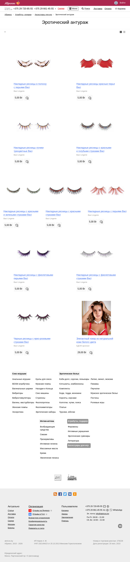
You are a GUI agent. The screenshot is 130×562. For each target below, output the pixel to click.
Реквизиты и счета (36, 528)
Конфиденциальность (38, 521)
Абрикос (8, 14)
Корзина (65, 510)
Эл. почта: (98, 514)
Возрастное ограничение (39, 518)
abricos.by (9, 541)
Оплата (108, 8)
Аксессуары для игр (43, 14)
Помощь (65, 521)
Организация (36, 506)
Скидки (61, 8)
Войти (119, 3)
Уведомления (67, 517)
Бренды (11, 528)
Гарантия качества (36, 525)
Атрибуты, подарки (23, 14)
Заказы (65, 514)
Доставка (98, 8)
